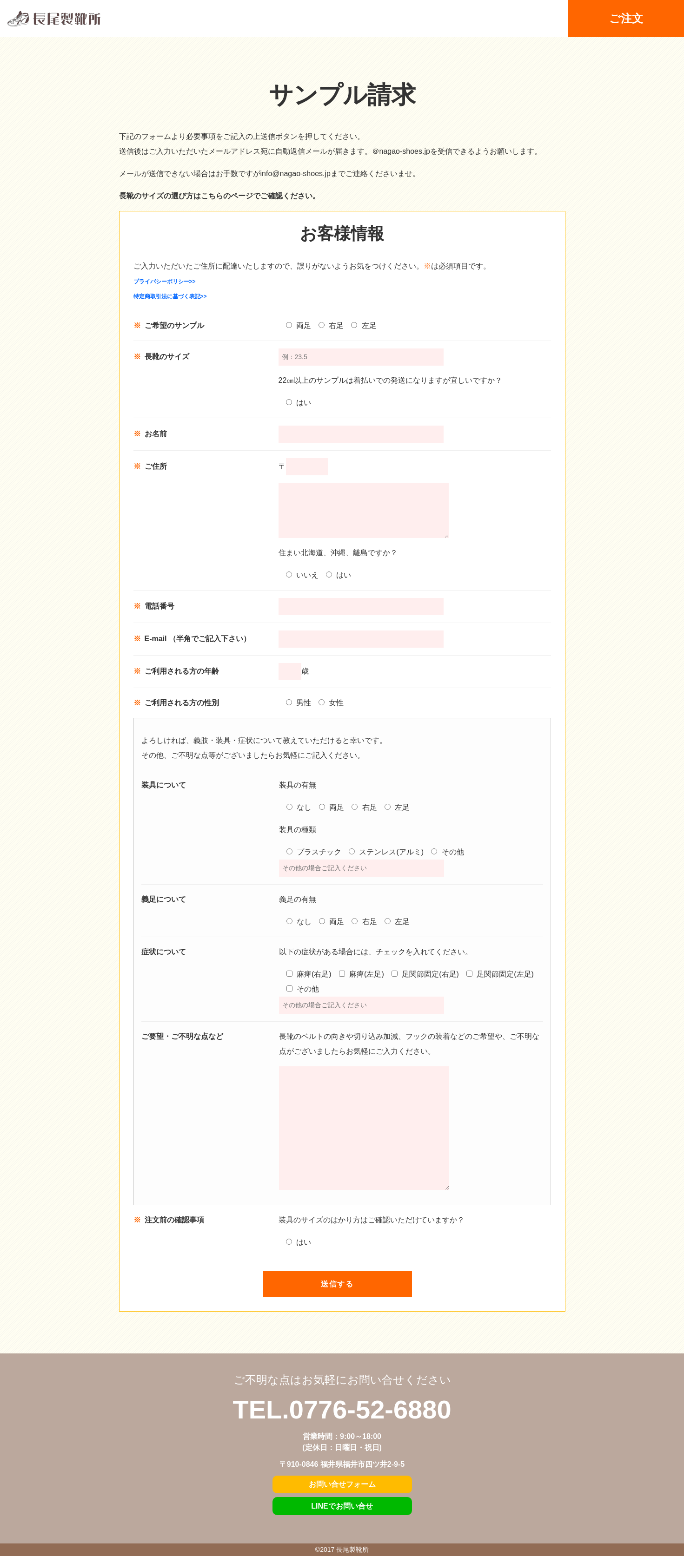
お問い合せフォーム (342, 1484)
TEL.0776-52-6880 (341, 1409)
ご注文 (626, 18)
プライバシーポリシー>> (164, 281)
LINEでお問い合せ (341, 1506)
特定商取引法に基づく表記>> (170, 296)
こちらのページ (227, 196)
